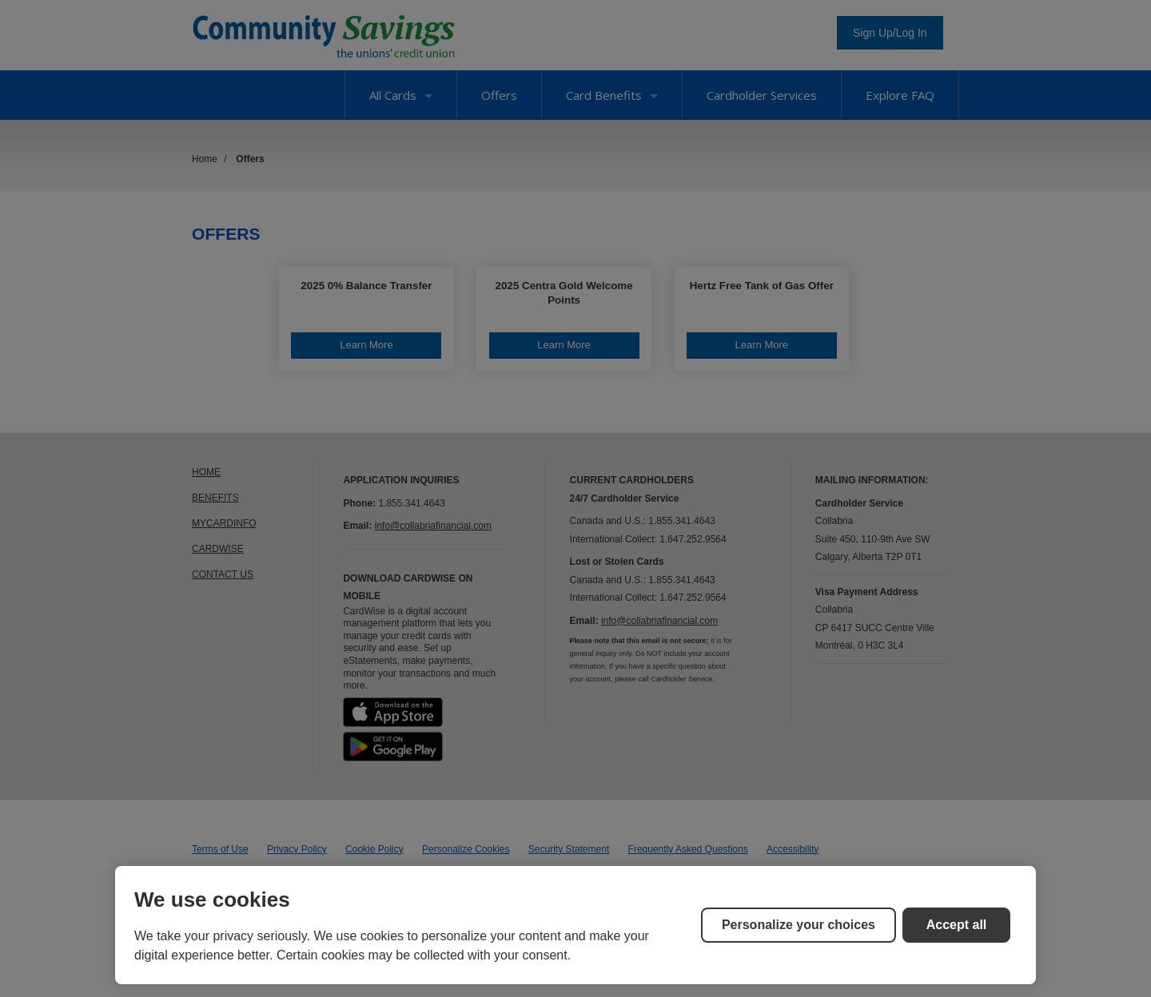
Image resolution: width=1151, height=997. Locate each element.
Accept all (956, 924)
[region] (575, 925)
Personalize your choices (798, 924)
